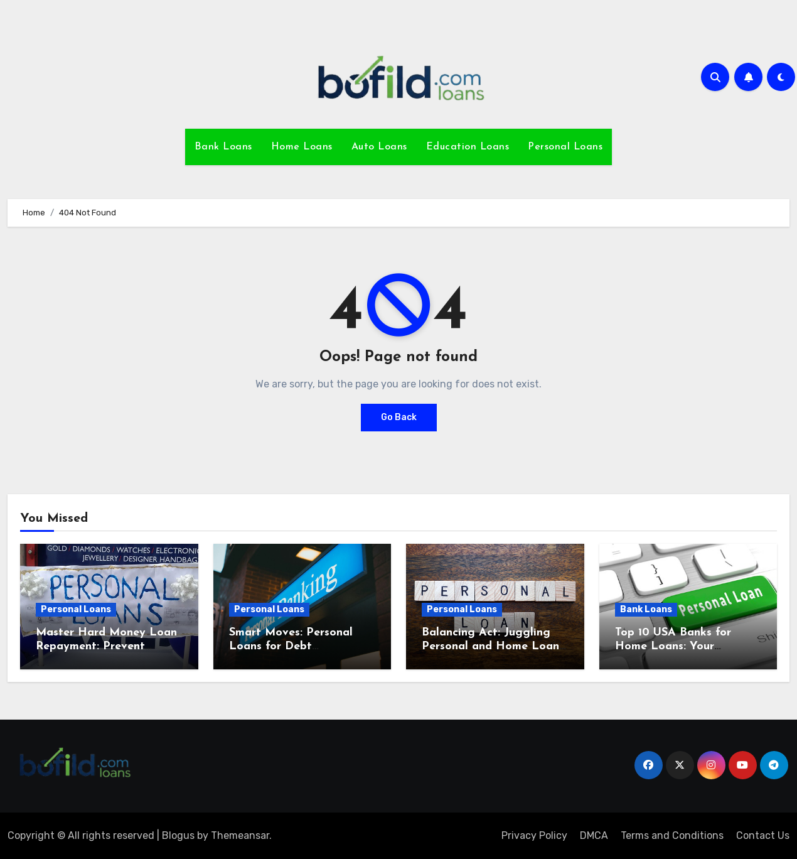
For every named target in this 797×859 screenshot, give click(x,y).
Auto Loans (379, 147)
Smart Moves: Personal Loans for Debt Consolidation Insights (291, 646)
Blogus (178, 835)
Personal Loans (565, 147)
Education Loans (468, 147)
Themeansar (240, 835)
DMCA (594, 835)
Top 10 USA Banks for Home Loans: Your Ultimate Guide (673, 646)
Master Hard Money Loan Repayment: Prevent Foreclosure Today (106, 646)
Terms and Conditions (672, 835)
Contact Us (762, 835)
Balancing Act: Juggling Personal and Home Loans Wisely (493, 646)
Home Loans (302, 147)
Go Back (399, 417)
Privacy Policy (534, 835)
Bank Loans (223, 147)
